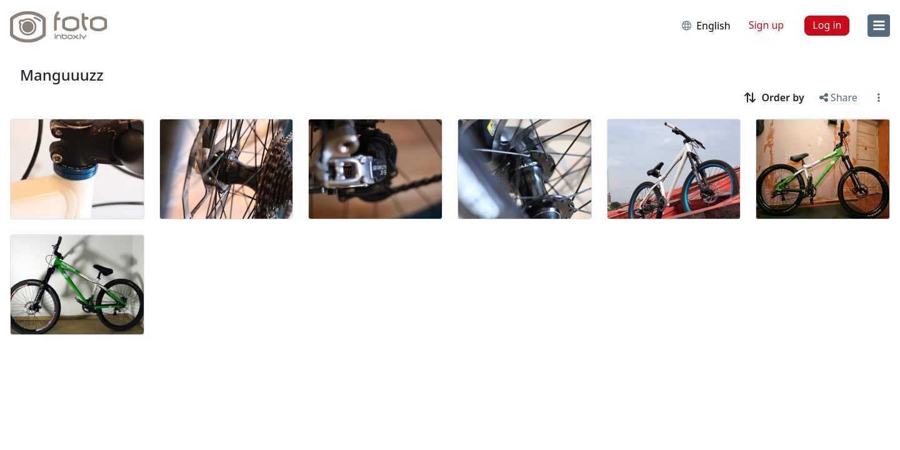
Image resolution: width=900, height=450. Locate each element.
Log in (826, 25)
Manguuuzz (62, 74)
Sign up (766, 25)
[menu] (879, 25)
